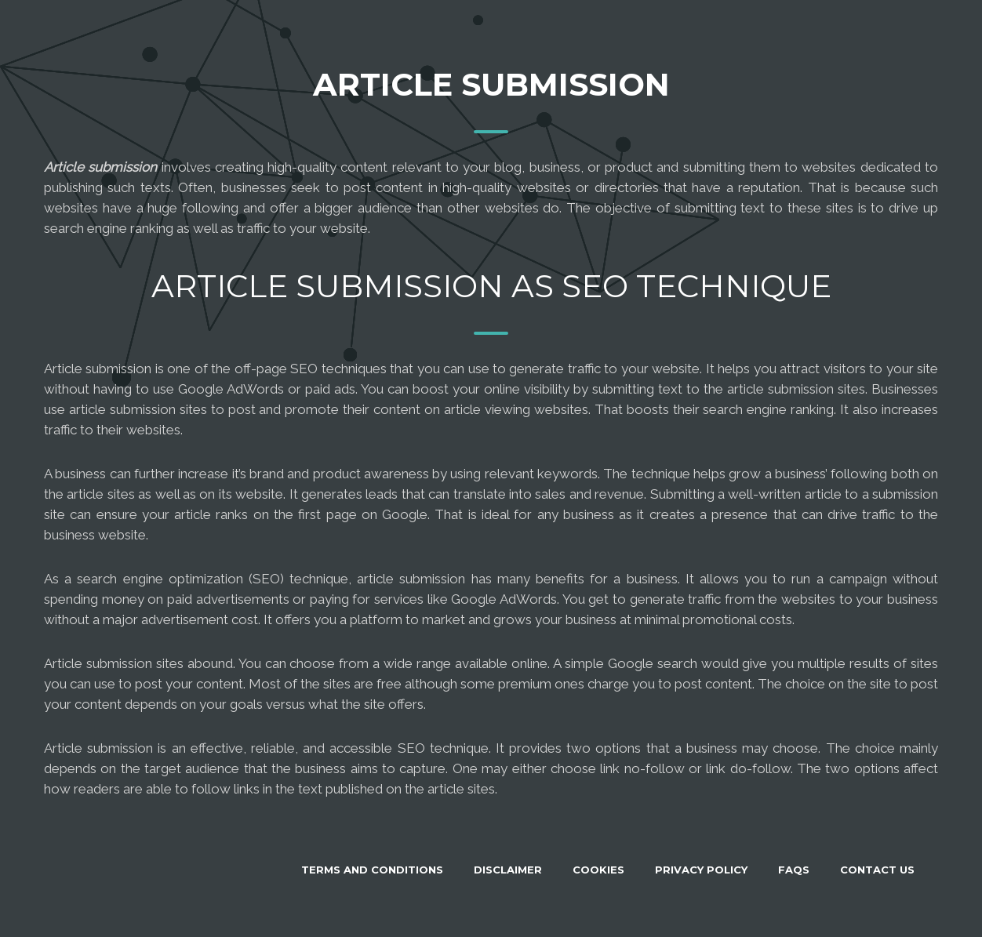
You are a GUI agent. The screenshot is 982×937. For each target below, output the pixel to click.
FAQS (793, 869)
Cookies (598, 869)
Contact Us (877, 869)
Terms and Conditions (372, 869)
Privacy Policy (701, 869)
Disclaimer (508, 869)
